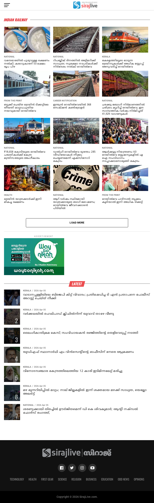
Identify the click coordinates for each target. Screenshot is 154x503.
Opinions (139, 479)
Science (62, 479)
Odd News (123, 479)
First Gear (47, 479)
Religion (76, 479)
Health (33, 479)
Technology (17, 479)
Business (91, 479)
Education (107, 479)
